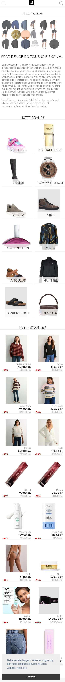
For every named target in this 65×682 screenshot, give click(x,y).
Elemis (60, 574)
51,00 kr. (25, 576)
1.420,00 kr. (55, 618)
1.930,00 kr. (56, 622)
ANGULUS (18, 280)
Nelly (60, 448)
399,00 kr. (57, 370)
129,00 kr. (25, 580)
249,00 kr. (24, 366)
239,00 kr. (25, 538)
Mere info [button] (22, 668)
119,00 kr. (57, 450)
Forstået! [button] (31, 676)
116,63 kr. (57, 534)
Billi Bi (18, 183)
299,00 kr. (25, 454)
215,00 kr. (58, 538)
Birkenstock (18, 313)
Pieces (27, 448)
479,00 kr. (56, 576)
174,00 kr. (24, 408)
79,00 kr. (25, 492)
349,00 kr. (25, 412)
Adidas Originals (23, 364)
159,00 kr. (57, 366)
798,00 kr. (57, 580)
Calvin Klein (18, 248)
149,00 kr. (24, 450)
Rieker (18, 215)
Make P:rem (25, 532)
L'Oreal (27, 490)
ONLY (60, 364)
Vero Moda (25, 406)
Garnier (27, 616)
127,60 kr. (24, 534)
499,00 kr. (25, 370)
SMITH (60, 616)
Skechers (18, 150)
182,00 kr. (25, 622)
